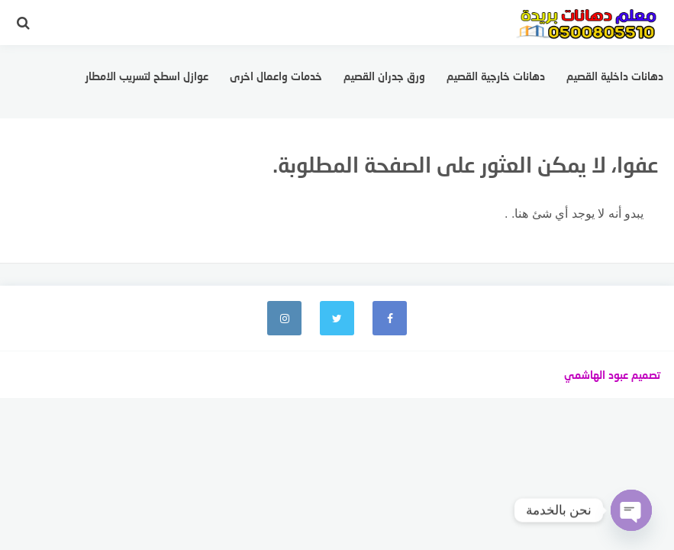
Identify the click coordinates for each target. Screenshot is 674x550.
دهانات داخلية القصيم (614, 76)
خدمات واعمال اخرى (276, 76)
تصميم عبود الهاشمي (612, 374)
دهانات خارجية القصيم (496, 76)
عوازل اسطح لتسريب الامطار (146, 76)
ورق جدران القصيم (384, 76)
